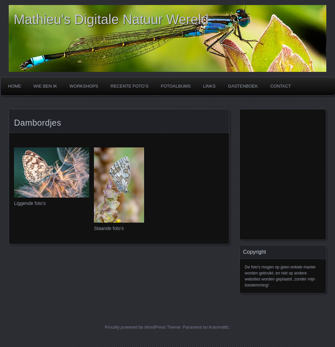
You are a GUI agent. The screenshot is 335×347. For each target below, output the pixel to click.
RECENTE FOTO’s (129, 86)
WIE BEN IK (45, 86)
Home (14, 86)
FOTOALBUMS (176, 86)
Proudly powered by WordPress (135, 327)
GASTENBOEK (243, 86)
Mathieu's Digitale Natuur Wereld (111, 19)
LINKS (209, 86)
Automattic (219, 327)
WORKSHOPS (84, 86)
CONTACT (280, 86)
